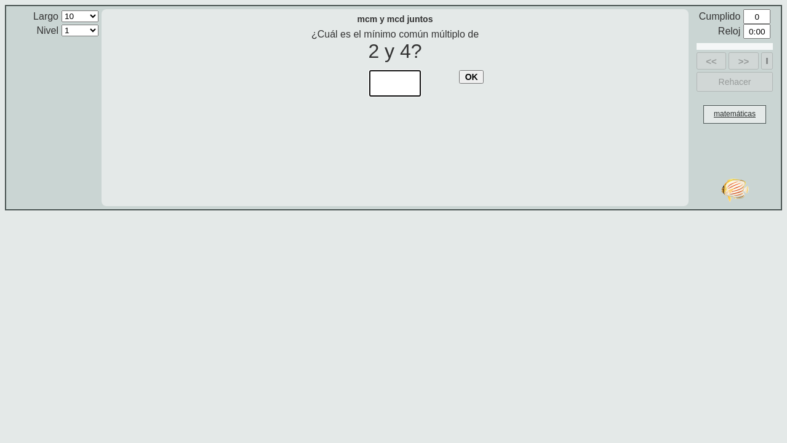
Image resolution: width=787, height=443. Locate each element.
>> (743, 61)
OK (471, 77)
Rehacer (735, 82)
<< (711, 61)
